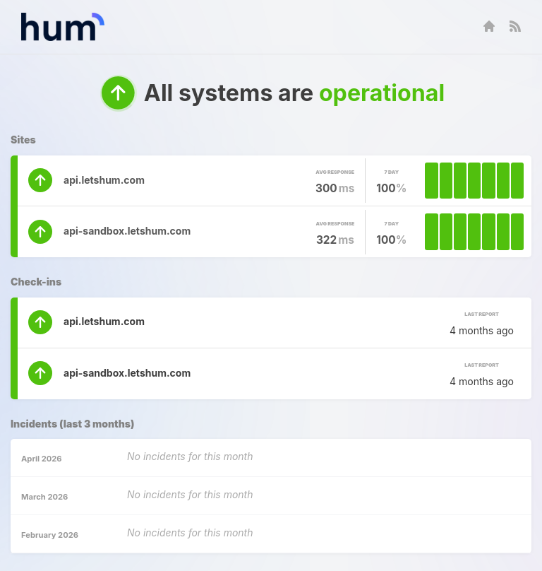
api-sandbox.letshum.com (127, 231)
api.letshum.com (104, 180)
